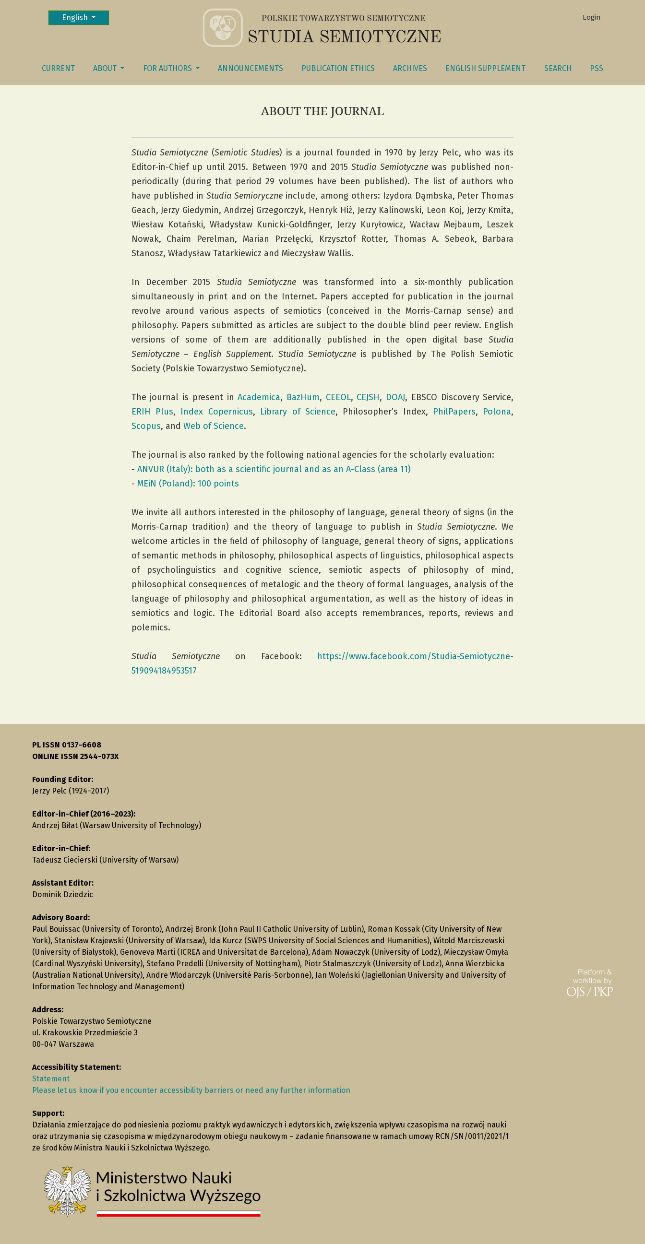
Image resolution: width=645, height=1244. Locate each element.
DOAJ (395, 397)
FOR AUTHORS (168, 68)
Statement (51, 1078)
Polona (497, 411)
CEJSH (368, 397)
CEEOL (338, 397)
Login (592, 17)
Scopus (146, 426)
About (106, 68)
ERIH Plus (152, 411)
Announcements (250, 68)
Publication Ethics (338, 68)
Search (558, 68)
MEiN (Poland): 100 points (188, 483)
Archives (410, 68)
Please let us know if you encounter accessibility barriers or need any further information (191, 1090)
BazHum (303, 397)
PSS (596, 68)
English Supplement (485, 68)
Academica (259, 397)
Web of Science (213, 426)
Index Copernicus (216, 411)
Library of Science (297, 411)
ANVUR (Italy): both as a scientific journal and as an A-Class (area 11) (274, 469)
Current (58, 68)
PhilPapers (454, 411)
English (85, 17)
